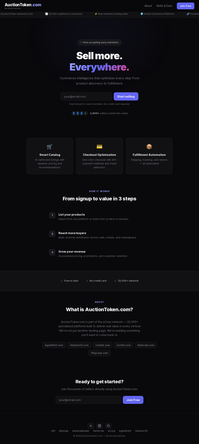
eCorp (111, 430)
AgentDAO (125, 430)
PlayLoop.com (99, 353)
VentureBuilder (80, 430)
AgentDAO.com (54, 345)
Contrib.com (102, 345)
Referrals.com (146, 345)
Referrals (98, 430)
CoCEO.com (124, 345)
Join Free (185, 5)
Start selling (126, 96)
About (148, 5)
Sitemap (63, 430)
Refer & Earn (164, 5)
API (53, 430)
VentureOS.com (79, 345)
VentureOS (141, 430)
